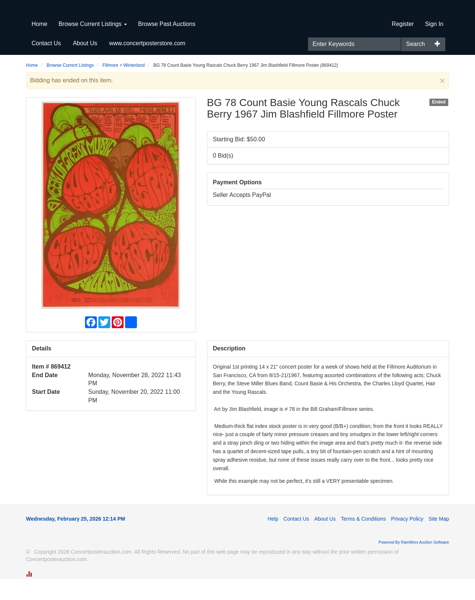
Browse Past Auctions (167, 45)
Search (415, 65)
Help (273, 540)
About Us (85, 64)
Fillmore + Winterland (123, 86)
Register (403, 45)
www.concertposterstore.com (147, 64)
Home (40, 45)
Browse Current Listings (93, 45)
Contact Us (46, 64)
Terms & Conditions (363, 540)
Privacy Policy (407, 540)
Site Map (439, 540)
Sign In (434, 45)
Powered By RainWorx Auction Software (414, 563)
